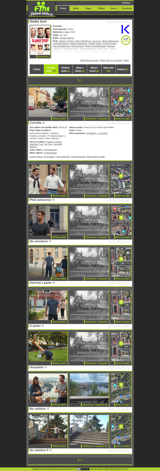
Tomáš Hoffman (67, 38)
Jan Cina (96, 41)
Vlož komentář (62, 156)
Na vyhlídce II (39, 450)
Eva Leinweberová (61, 46)
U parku (35, 325)
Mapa (88, 8)
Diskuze (122, 69)
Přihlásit (126, 3)
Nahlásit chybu (38, 469)
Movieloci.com (121, 469)
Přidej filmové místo (89, 60)
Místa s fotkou (80, 69)
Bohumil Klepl (77, 46)
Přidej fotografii (78, 156)
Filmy (63, 8)
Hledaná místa (65, 69)
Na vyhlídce (38, 408)
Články (101, 8)
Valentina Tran (36, 144)
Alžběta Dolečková (78, 43)
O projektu (127, 8)
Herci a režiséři (114, 10)
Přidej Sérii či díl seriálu (111, 60)
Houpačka (37, 367)
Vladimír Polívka (66, 41)
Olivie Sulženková (110, 41)
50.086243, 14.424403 (96, 133)
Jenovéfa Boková (61, 43)
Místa (75, 8)
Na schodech (39, 241)
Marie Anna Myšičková (95, 46)
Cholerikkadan (50, 150)
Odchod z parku (41, 282)
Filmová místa (51, 69)
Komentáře (49, 156)
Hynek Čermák (109, 43)
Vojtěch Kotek (94, 43)
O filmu (36, 69)
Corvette (36, 122)
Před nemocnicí (40, 199)
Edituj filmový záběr (96, 156)
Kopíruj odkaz (36, 156)
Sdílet (126, 60)
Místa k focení (94, 69)
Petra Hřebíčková (83, 41)
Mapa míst (108, 69)
